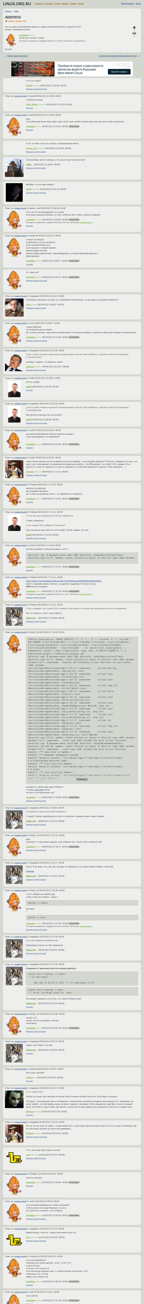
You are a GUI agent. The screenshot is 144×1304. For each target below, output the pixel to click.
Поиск (81, 3)
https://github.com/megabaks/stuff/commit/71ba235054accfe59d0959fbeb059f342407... (64, 581)
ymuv (28, 305)
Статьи (57, 3)
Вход (138, 3)
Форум (65, 3)
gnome (19, 21)
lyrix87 (29, 387)
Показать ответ (32, 152)
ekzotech (30, 1112)
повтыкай (39, 790)
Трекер (73, 3)
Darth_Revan (32, 104)
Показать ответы (33, 89)
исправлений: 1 (86, 222)
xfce (24, 21)
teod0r (29, 189)
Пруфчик (30, 871)
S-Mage (29, 1078)
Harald (29, 86)
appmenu (13, 16)
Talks (16, 11)
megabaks (23, 35)
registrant (30, 367)
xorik (28, 1155)
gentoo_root (31, 148)
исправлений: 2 (86, 926)
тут (49, 1129)
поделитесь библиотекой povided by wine (118, 56)
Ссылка (8, 49)
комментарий (20, 96)
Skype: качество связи (17, 56)
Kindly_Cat (31, 618)
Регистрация (127, 3)
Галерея (49, 3)
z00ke (28, 164)
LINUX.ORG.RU (17, 3)
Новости (39, 3)
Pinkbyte (30, 472)
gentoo (11, 21)
